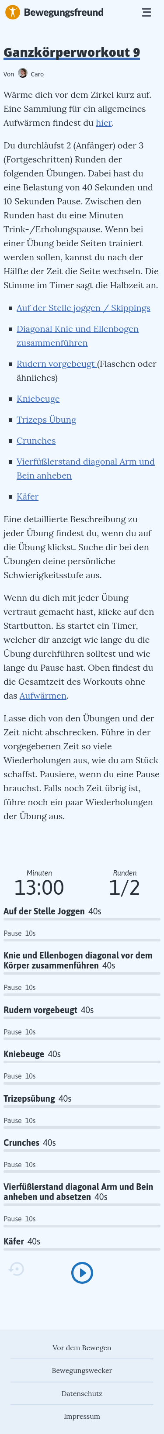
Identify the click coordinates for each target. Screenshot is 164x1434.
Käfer (27, 496)
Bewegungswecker (82, 1370)
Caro (31, 74)
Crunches (36, 440)
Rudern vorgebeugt (57, 363)
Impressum (82, 1416)
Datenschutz (82, 1393)
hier (104, 122)
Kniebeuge (38, 398)
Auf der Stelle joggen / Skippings (83, 307)
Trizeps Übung (46, 419)
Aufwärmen (43, 695)
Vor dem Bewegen (81, 1347)
